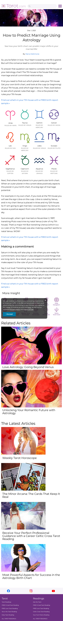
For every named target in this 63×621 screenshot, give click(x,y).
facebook (8, 590)
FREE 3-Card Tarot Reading (10, 605)
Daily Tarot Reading (8, 615)
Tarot (5, 598)
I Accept (9, 314)
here (29, 307)
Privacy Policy (15, 309)
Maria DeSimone (32, 54)
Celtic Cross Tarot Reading (41, 612)
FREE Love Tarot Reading (10, 608)
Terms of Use (28, 309)
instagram (31, 590)
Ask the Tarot (37, 602)
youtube (53, 590)
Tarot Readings (6, 602)
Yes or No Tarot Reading (9, 612)
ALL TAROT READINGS (9, 618)
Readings (38, 598)
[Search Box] (42, 6)
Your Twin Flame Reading (41, 615)
